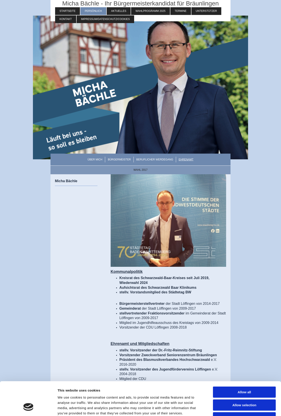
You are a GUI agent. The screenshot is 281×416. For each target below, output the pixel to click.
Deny (244, 388)
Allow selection (244, 375)
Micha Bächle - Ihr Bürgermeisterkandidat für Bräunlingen (140, 3)
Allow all (244, 362)
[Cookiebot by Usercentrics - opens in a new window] (28, 407)
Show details (230, 407)
